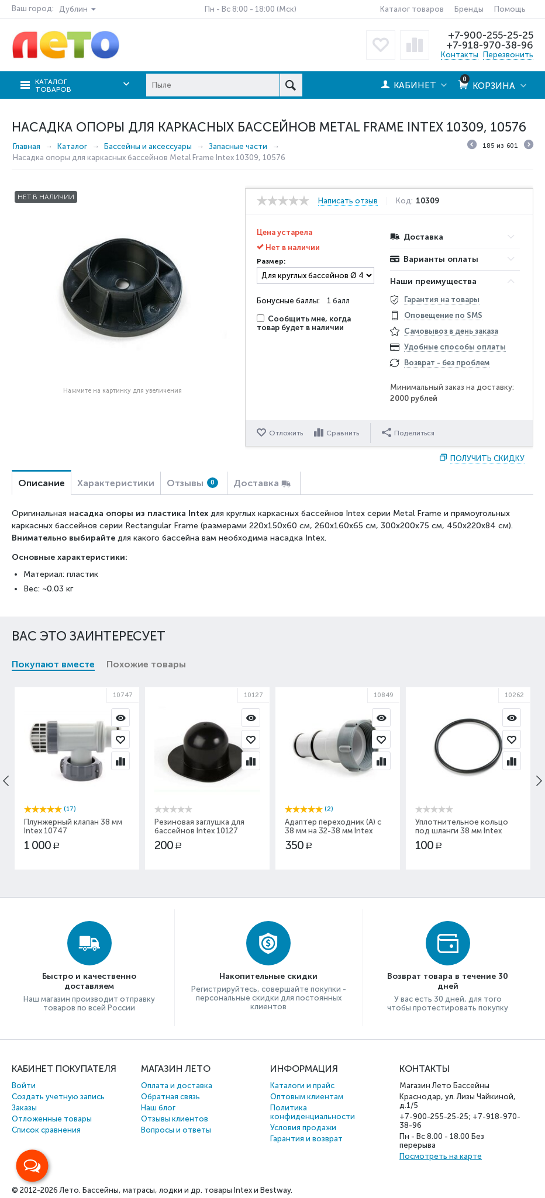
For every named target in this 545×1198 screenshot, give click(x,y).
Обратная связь (170, 1096)
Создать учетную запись (58, 1096)
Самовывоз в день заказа (451, 331)
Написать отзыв (348, 201)
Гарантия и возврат (306, 1138)
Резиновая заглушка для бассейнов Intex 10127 (199, 826)
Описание (41, 483)
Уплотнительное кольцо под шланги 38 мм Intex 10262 (461, 831)
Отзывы (192, 483)
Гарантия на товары (442, 299)
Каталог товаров (412, 9)
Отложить (286, 433)
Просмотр (120, 717)
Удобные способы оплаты (455, 346)
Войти (24, 1085)
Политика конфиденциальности (312, 1112)
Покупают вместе (53, 664)
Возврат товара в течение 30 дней (447, 981)
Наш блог (158, 1107)
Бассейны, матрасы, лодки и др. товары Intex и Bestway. (187, 1190)
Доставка (256, 483)
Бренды (469, 9)
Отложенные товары (52, 1118)
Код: (404, 201)
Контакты (459, 54)
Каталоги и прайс (302, 1085)
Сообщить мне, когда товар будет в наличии (304, 323)
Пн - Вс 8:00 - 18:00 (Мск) (250, 9)
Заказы (24, 1107)
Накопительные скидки (268, 976)
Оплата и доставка (176, 1085)
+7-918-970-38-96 (489, 45)
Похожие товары (146, 664)
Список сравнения (46, 1130)
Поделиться (408, 432)
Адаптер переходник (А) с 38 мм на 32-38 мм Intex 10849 (333, 831)
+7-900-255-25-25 (490, 35)
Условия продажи (303, 1127)
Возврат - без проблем (446, 362)
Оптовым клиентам (306, 1096)
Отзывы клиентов (174, 1118)
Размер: (271, 261)
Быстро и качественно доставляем (89, 981)
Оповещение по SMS (443, 315)
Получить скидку (487, 458)
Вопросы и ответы (176, 1130)
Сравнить (342, 433)
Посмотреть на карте (440, 1156)
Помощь (510, 9)
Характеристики (115, 483)
